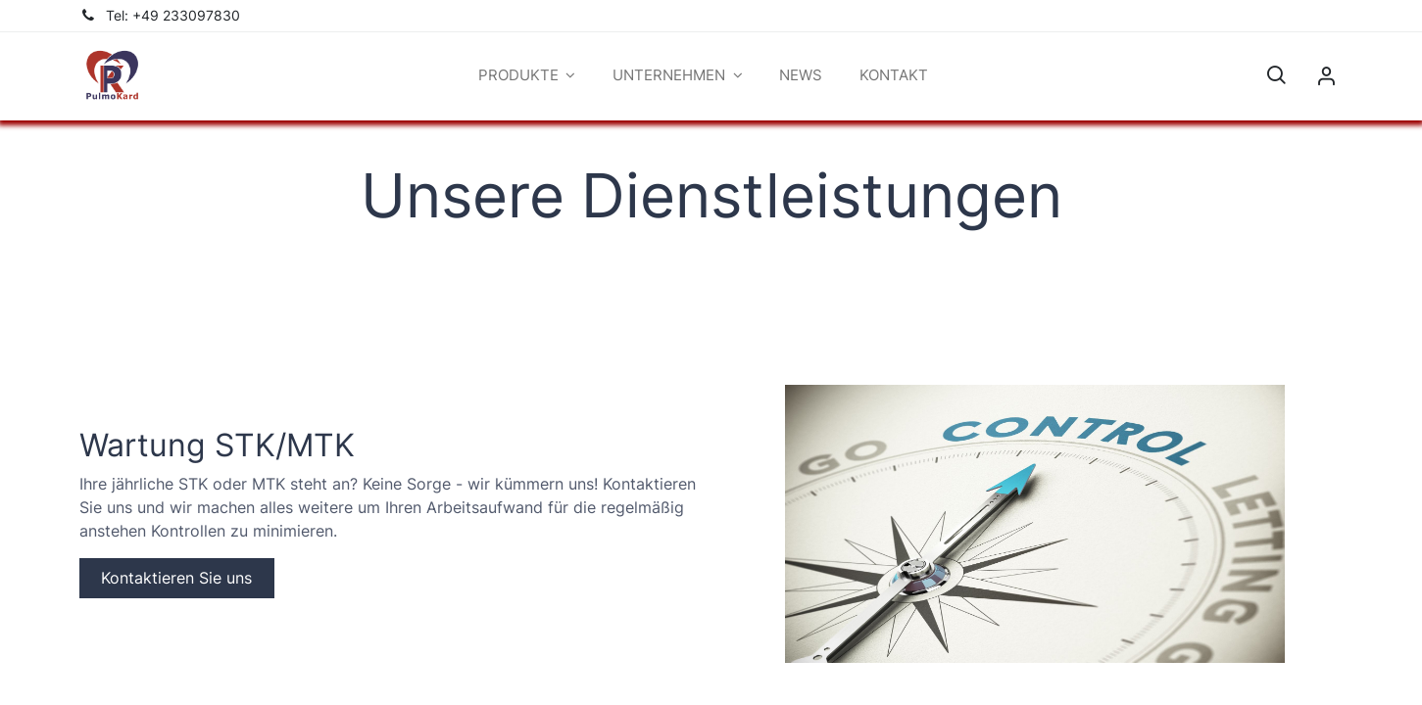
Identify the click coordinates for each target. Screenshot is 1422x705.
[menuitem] (801, 76)
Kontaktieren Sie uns (176, 578)
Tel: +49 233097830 (173, 16)
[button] (1276, 76)
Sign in (1326, 76)
